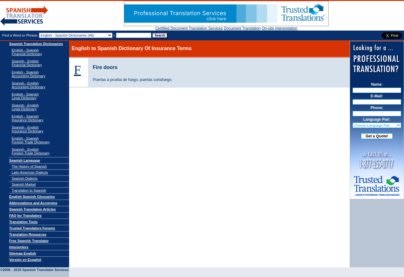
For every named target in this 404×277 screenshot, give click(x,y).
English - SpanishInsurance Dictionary (27, 118)
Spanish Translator (24, 16)
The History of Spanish (29, 166)
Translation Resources (27, 234)
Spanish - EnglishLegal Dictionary (25, 107)
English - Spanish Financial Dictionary (27, 52)
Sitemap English (22, 253)
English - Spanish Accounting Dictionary (28, 74)
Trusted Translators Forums (32, 228)
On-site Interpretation (279, 28)
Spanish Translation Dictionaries (36, 44)
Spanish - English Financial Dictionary (27, 63)
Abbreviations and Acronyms (33, 203)
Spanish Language (24, 160)
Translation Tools (23, 222)
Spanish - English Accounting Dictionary (28, 85)
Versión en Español (25, 260)
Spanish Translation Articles (32, 209)
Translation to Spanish (29, 190)
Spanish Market (24, 184)
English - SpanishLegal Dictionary (25, 96)
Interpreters (18, 247)
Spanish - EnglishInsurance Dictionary (27, 129)
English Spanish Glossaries (32, 197)
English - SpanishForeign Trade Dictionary (31, 140)
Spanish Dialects (25, 178)
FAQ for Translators (25, 215)
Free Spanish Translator (29, 241)
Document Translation (242, 28)
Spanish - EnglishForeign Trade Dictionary (31, 151)
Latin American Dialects (30, 172)
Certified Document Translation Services (189, 28)
